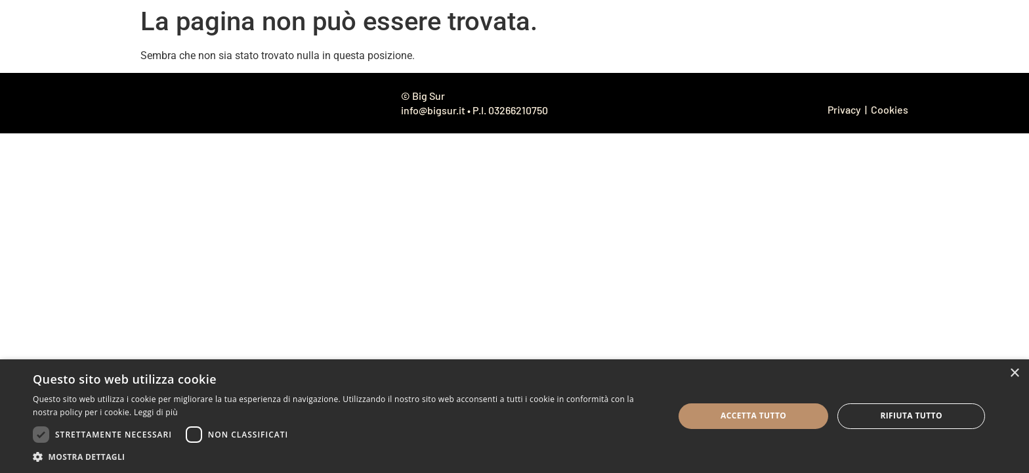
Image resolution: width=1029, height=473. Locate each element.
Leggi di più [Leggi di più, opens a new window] (156, 412)
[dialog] (514, 416)
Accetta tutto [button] (753, 415)
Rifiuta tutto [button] (911, 415)
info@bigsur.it (433, 110)
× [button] (1014, 373)
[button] (344, 456)
